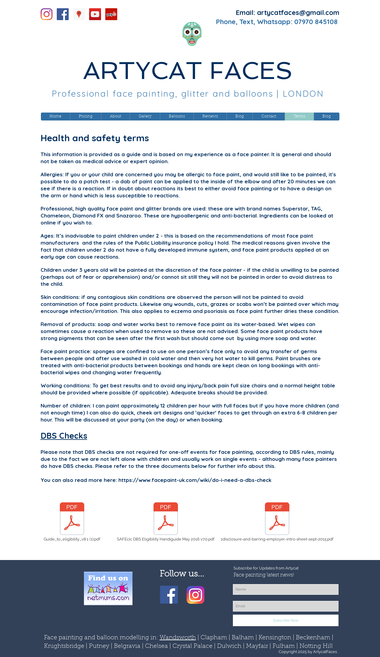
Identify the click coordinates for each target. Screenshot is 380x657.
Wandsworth (178, 638)
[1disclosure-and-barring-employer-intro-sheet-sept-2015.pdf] (277, 522)
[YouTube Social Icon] (95, 14)
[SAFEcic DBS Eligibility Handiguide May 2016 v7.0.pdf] (165, 522)
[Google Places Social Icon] (79, 14)
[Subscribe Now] (285, 620)
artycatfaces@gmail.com (298, 12)
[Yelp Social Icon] (111, 14)
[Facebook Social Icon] (63, 14)
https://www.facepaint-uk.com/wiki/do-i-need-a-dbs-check (194, 480)
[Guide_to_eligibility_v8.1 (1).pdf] (72, 522)
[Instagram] (46, 14)
